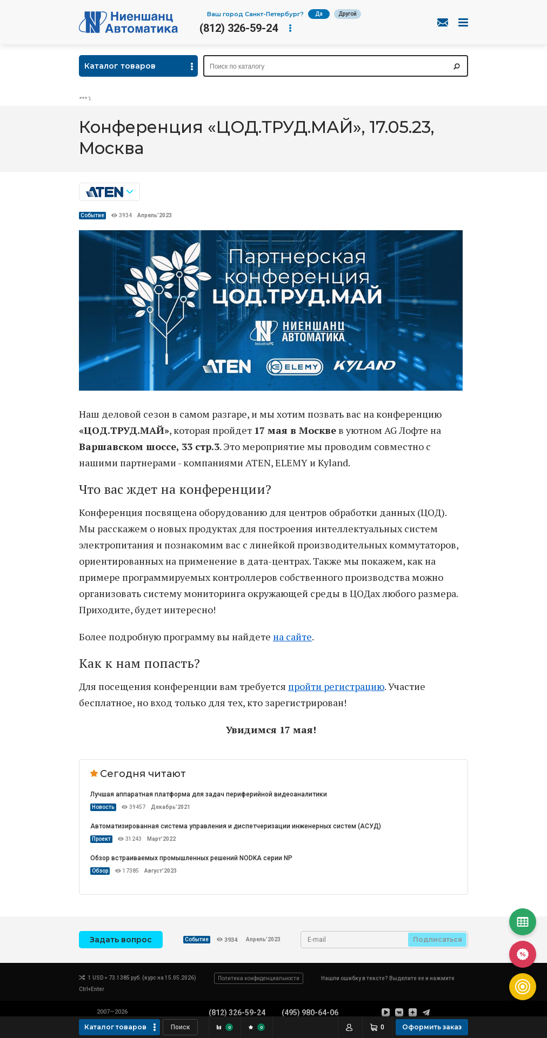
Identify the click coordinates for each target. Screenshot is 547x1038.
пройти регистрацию (336, 686)
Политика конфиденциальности (258, 978)
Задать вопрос (121, 940)
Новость (103, 807)
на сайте (292, 636)
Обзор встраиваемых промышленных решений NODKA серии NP (191, 858)
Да (319, 14)
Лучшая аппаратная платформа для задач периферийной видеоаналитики (208, 794)
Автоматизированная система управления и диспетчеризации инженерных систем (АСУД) (235, 826)
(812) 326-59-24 (238, 28)
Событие (92, 215)
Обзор (100, 871)
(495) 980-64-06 (310, 1012)
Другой (347, 14)
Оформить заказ (432, 1027)
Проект (101, 839)
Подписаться (437, 939)
